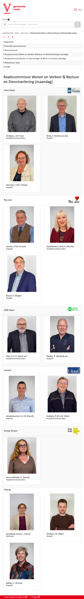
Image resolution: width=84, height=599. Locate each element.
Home (17, 33)
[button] (77, 25)
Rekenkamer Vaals (12, 63)
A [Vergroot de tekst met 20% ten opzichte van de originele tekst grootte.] (8, 37)
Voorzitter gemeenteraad (15, 46)
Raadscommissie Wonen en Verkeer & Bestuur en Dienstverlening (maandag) (36, 54)
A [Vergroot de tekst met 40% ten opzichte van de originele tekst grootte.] (12, 37)
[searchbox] (37, 25)
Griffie (7, 67)
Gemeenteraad (10, 50)
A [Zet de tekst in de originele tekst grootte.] (4, 37)
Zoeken (4, 19)
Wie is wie (24, 33)
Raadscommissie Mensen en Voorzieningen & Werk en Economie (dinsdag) (35, 58)
